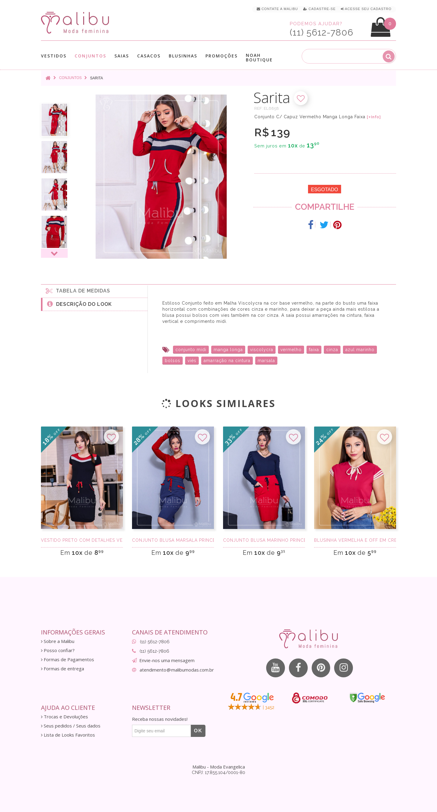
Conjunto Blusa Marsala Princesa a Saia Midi (173, 540)
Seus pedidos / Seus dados (70, 726)
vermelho (291, 349)
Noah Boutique (259, 57)
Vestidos (53, 56)
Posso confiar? (58, 650)
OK (198, 730)
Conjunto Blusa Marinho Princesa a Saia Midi (264, 540)
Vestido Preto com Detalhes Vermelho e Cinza (82, 540)
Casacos (149, 56)
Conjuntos (90, 56)
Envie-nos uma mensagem (167, 660)
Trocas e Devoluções (64, 717)
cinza (332, 349)
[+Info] (374, 117)
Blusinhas (183, 56)
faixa (314, 349)
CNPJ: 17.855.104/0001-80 (218, 772)
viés (192, 360)
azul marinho (359, 349)
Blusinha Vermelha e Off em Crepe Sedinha (355, 540)
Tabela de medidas (78, 290)
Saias (121, 56)
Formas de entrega (62, 669)
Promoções (221, 56)
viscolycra (261, 349)
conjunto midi (190, 349)
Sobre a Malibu (57, 641)
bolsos (172, 360)
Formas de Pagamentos (67, 659)
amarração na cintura (227, 360)
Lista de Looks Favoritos (68, 735)
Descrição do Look (79, 303)
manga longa (228, 349)
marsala (266, 360)
